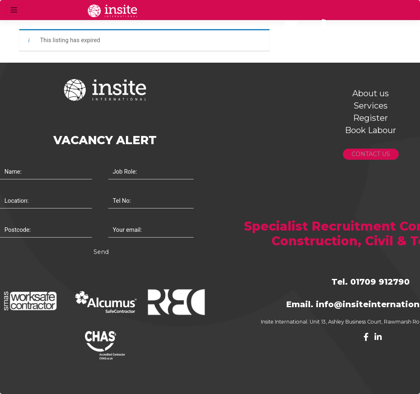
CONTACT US (371, 154)
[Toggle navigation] (14, 10)
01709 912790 (380, 282)
